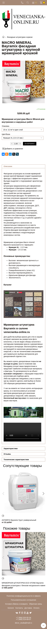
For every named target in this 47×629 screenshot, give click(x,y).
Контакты (19, 608)
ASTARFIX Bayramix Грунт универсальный (19, 520)
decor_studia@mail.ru (23, 623)
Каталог (11, 608)
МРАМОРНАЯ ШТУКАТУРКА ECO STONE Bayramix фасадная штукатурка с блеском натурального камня (23, 584)
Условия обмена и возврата (16, 604)
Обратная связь (35, 604)
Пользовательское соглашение (23, 600)
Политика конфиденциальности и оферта (23, 596)
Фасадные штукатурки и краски (19, 37)
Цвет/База (6, 134)
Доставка (28, 608)
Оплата (36, 608)
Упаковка (5, 126)
